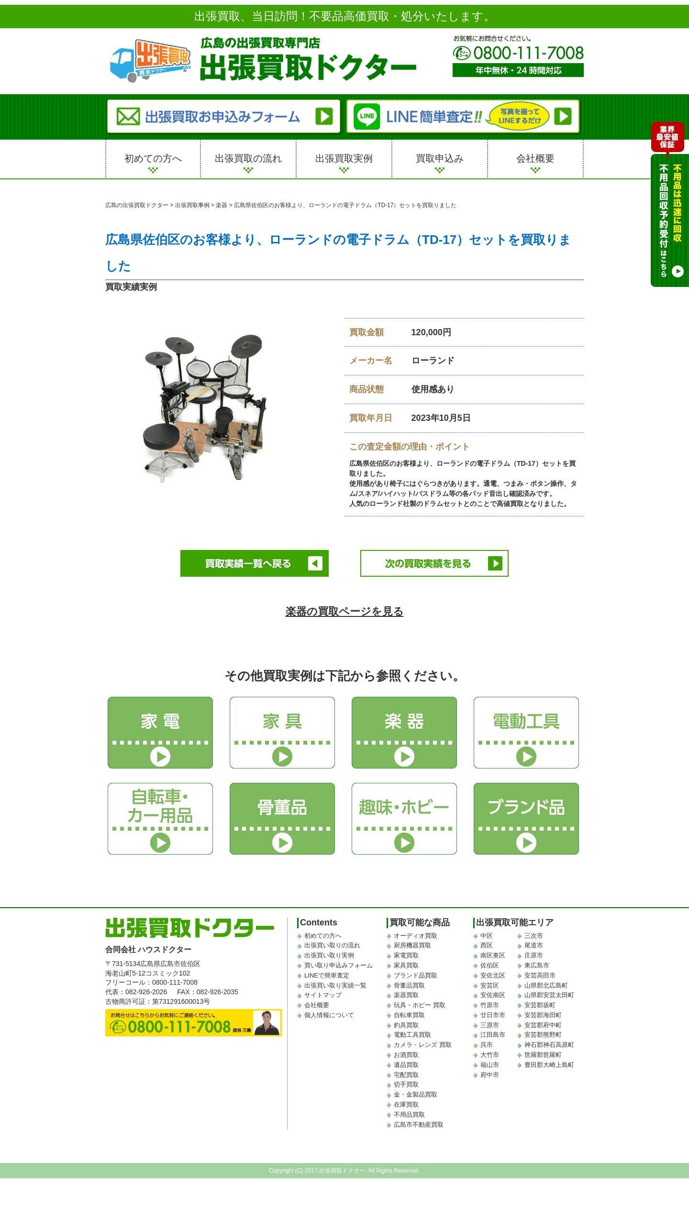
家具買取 (406, 965)
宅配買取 (406, 1074)
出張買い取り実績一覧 (335, 985)
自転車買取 (409, 1015)
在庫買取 (406, 1104)
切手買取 (406, 1084)
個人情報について (329, 1015)
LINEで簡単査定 (326, 975)
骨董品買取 (409, 985)
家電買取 (406, 955)
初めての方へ (153, 158)
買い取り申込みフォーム (338, 965)
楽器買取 (406, 995)
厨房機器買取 (412, 945)
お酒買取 (406, 1054)
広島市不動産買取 (419, 1124)
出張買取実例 (344, 158)
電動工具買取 (412, 1034)
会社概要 (535, 158)
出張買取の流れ (248, 158)
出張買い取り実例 (329, 955)
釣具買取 (406, 1025)
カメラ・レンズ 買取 (423, 1044)
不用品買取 (409, 1114)
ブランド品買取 (415, 975)
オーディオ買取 (415, 935)
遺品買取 (406, 1064)
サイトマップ (323, 995)
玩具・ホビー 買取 (419, 1005)
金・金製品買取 (415, 1094)
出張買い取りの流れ (332, 945)
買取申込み (440, 158)
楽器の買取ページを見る (345, 611)
